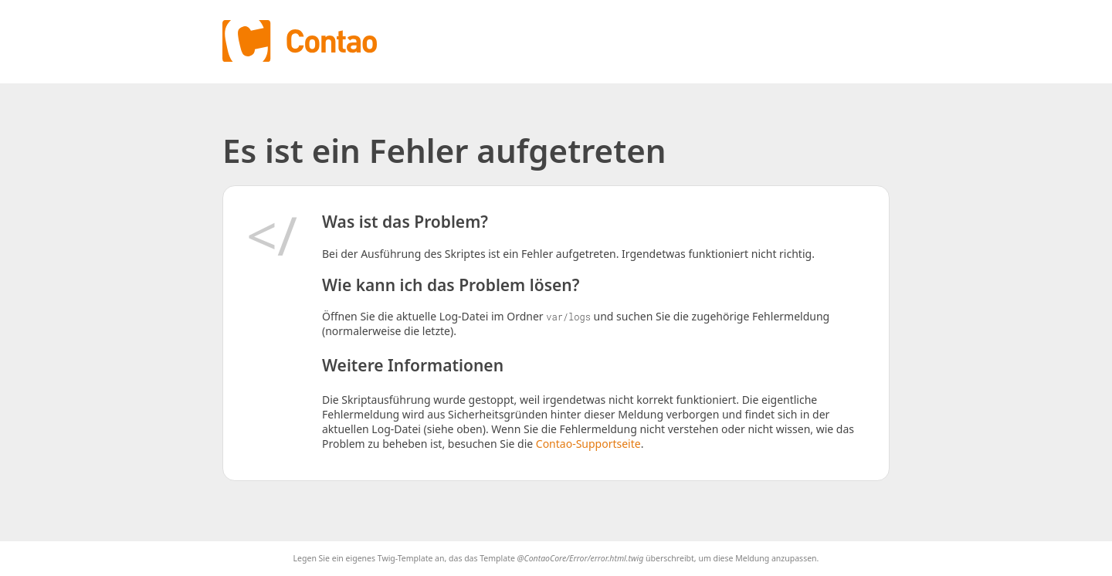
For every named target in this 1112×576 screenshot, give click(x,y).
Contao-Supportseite (588, 443)
